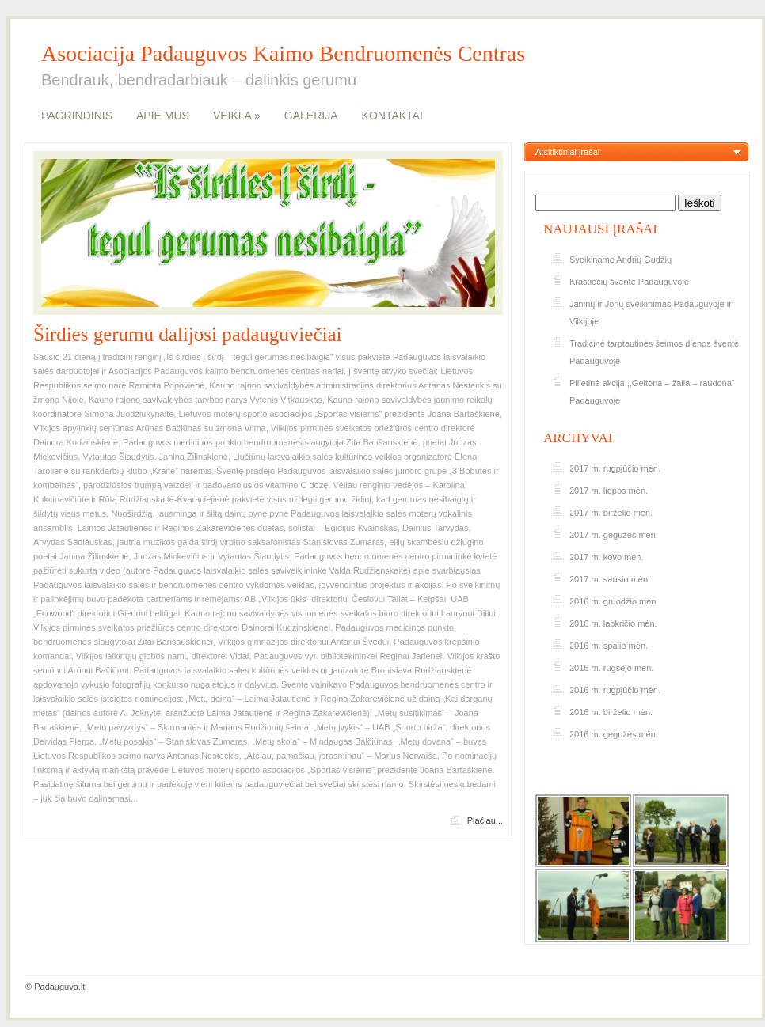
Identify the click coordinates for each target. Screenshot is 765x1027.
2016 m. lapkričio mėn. (613, 623)
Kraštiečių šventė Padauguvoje (629, 281)
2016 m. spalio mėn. (608, 645)
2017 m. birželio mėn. (611, 512)
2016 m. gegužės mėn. (613, 734)
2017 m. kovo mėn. (606, 557)
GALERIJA (311, 115)
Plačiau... (485, 820)
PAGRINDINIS (76, 115)
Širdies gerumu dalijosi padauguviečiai (187, 334)
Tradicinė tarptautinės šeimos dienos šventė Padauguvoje (654, 352)
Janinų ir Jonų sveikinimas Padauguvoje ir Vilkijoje (650, 312)
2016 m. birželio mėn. (611, 712)
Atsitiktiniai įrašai (567, 152)
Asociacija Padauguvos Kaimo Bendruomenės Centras (283, 54)
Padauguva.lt (59, 986)
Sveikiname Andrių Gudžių (620, 259)
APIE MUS (162, 115)
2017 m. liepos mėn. (608, 490)
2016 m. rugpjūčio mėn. (614, 690)
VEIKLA (237, 115)
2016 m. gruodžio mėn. (614, 601)
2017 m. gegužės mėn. (613, 535)
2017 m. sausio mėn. (609, 579)
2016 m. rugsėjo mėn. (611, 668)
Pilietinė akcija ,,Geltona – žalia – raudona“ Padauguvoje (652, 391)
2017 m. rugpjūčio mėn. (614, 468)
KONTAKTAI (392, 115)
